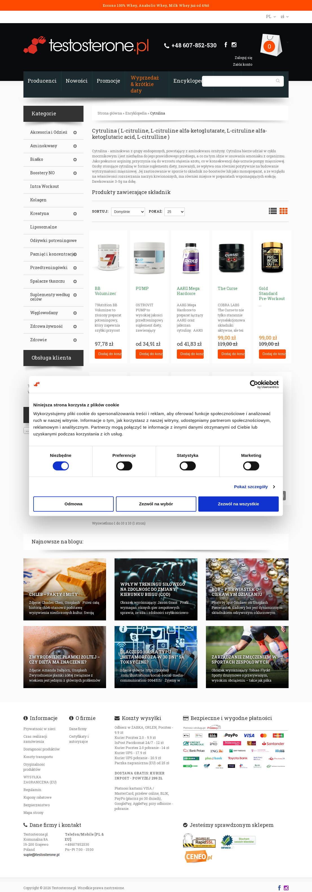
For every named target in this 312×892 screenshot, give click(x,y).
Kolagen (38, 200)
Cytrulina (157, 113)
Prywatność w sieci (39, 728)
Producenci (42, 80)
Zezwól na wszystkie (238, 503)
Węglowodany (44, 312)
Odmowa (73, 503)
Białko (36, 159)
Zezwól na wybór (156, 503)
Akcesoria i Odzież (48, 132)
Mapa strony (33, 812)
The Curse (228, 288)
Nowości (77, 80)
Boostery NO (42, 173)
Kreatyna (39, 213)
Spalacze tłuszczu (47, 281)
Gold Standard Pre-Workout (272, 293)
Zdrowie (38, 340)
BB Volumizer (105, 291)
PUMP (142, 288)
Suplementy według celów (50, 296)
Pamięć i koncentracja (52, 254)
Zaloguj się (243, 57)
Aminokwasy (43, 146)
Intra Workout (44, 186)
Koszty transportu (38, 756)
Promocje (108, 80)
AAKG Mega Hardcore (188, 291)
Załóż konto (242, 64)
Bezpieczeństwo (36, 805)
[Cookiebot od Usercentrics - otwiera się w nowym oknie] (254, 384)
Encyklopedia (191, 80)
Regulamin (32, 789)
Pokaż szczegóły (251, 486)
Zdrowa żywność (46, 326)
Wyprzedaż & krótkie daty (145, 84)
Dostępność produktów (41, 749)
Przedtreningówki (49, 267)
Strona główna (110, 113)
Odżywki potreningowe (53, 240)
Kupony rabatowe (37, 797)
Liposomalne (43, 227)
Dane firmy (78, 728)
